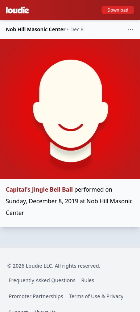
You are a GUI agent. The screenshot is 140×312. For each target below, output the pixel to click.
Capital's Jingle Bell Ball (39, 189)
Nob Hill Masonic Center (36, 29)
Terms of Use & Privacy (96, 296)
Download (117, 10)
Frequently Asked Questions (42, 280)
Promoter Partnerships (36, 296)
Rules (87, 280)
